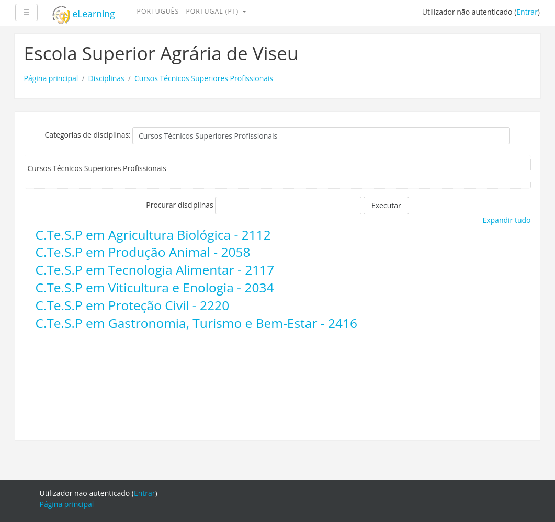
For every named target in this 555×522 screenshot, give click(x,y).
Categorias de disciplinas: (88, 135)
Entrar (527, 12)
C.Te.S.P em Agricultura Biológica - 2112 (153, 234)
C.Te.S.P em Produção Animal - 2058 (143, 251)
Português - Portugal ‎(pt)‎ (189, 11)
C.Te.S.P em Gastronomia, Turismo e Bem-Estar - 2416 (197, 323)
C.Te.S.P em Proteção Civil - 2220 (133, 305)
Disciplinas (106, 78)
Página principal (51, 78)
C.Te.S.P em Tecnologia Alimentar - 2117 (155, 269)
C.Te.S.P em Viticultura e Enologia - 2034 (155, 287)
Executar (386, 205)
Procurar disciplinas (179, 205)
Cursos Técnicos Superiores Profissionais (203, 78)
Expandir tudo (506, 220)
